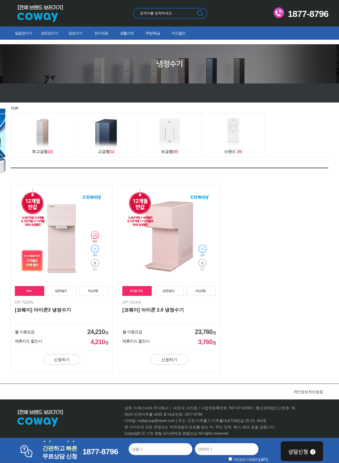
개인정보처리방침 (308, 392)
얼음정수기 (23, 33)
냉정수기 (75, 33)
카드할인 (178, 33)
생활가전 (127, 33)
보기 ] (264, 459)
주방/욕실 (152, 33)
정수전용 (101, 33)
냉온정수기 (49, 33)
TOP (15, 108)
